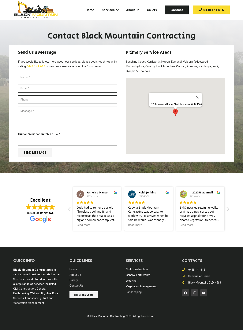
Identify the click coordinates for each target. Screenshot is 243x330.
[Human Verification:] (67, 141)
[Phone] (67, 99)
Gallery (73, 280)
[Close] (197, 97)
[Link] (35, 10)
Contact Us (76, 285)
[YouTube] (203, 293)
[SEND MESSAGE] (35, 152)
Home (73, 269)
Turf (45, 298)
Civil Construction (137, 269)
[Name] (67, 77)
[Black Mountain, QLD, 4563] (185, 282)
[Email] (67, 88)
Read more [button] (83, 225)
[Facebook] (185, 293)
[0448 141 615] (185, 269)
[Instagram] (194, 293)
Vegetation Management (141, 286)
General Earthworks (138, 275)
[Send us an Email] (185, 276)
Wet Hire (131, 280)
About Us (75, 275)
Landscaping (134, 292)
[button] (175, 112)
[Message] (67, 118)
